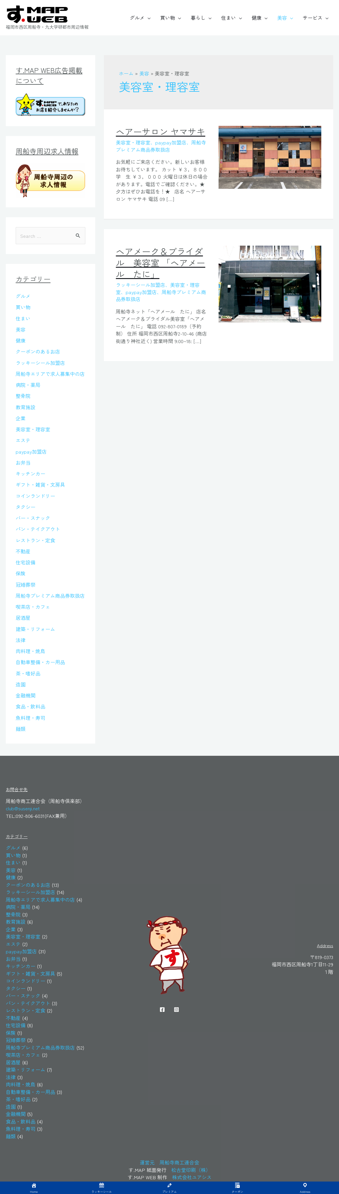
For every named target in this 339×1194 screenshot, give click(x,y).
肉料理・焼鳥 (30, 651)
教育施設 (25, 407)
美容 (282, 17)
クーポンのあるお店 (38, 351)
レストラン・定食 (35, 540)
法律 (21, 640)
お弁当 (23, 462)
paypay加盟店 (31, 451)
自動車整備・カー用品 (40, 662)
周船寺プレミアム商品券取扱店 (50, 595)
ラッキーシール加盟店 (40, 362)
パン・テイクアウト (38, 528)
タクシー (25, 506)
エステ (23, 440)
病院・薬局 (28, 384)
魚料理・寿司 (30, 717)
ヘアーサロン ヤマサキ (160, 131)
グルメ (137, 17)
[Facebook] (162, 1009)
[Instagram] (176, 1009)
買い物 (167, 17)
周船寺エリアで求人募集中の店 (50, 373)
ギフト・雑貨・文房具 (40, 484)
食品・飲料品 (30, 706)
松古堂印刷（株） (191, 1169)
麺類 (21, 728)
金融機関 (25, 695)
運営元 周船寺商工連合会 (169, 1162)
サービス (312, 17)
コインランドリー (35, 495)
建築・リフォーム (35, 629)
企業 (21, 418)
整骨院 (23, 395)
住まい (228, 17)
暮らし (198, 17)
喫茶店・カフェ (33, 606)
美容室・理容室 (33, 429)
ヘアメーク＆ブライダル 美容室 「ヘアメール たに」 (160, 262)
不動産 (23, 551)
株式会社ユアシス (192, 1177)
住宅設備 (25, 562)
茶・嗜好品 (28, 673)
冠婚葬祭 (25, 584)
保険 (21, 573)
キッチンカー (30, 473)
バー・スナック (33, 517)
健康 (257, 17)
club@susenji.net (23, 808)
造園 (21, 684)
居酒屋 (23, 617)
